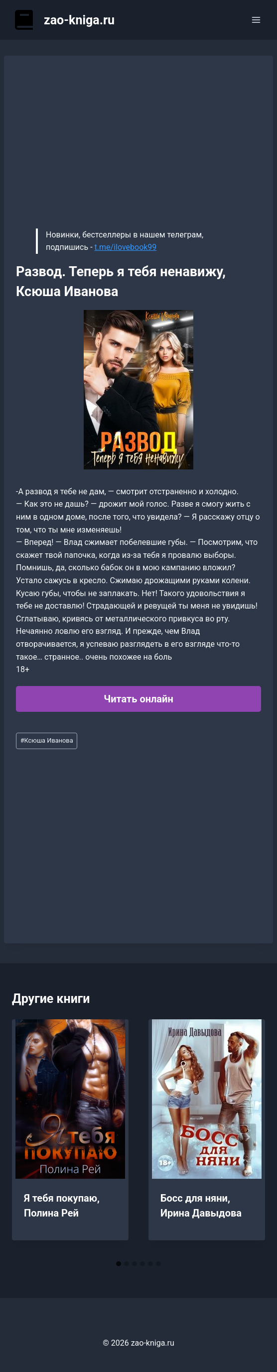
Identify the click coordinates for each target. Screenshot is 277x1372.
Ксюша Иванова (46, 740)
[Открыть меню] (256, 19)
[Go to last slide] (30, 1137)
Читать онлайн (138, 699)
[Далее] (247, 1137)
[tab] (118, 1263)
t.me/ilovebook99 (126, 247)
